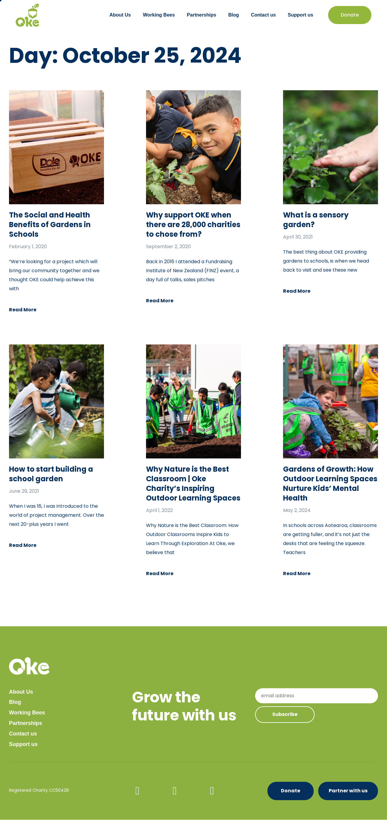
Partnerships (201, 14)
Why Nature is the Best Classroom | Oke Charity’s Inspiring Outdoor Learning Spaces (193, 483)
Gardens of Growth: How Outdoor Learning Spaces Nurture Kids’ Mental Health (330, 483)
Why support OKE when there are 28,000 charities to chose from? (193, 224)
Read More (22, 309)
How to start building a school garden (51, 474)
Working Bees (159, 14)
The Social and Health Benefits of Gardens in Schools (50, 224)
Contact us (263, 14)
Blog (233, 14)
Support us (300, 14)
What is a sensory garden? (316, 220)
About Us (120, 14)
